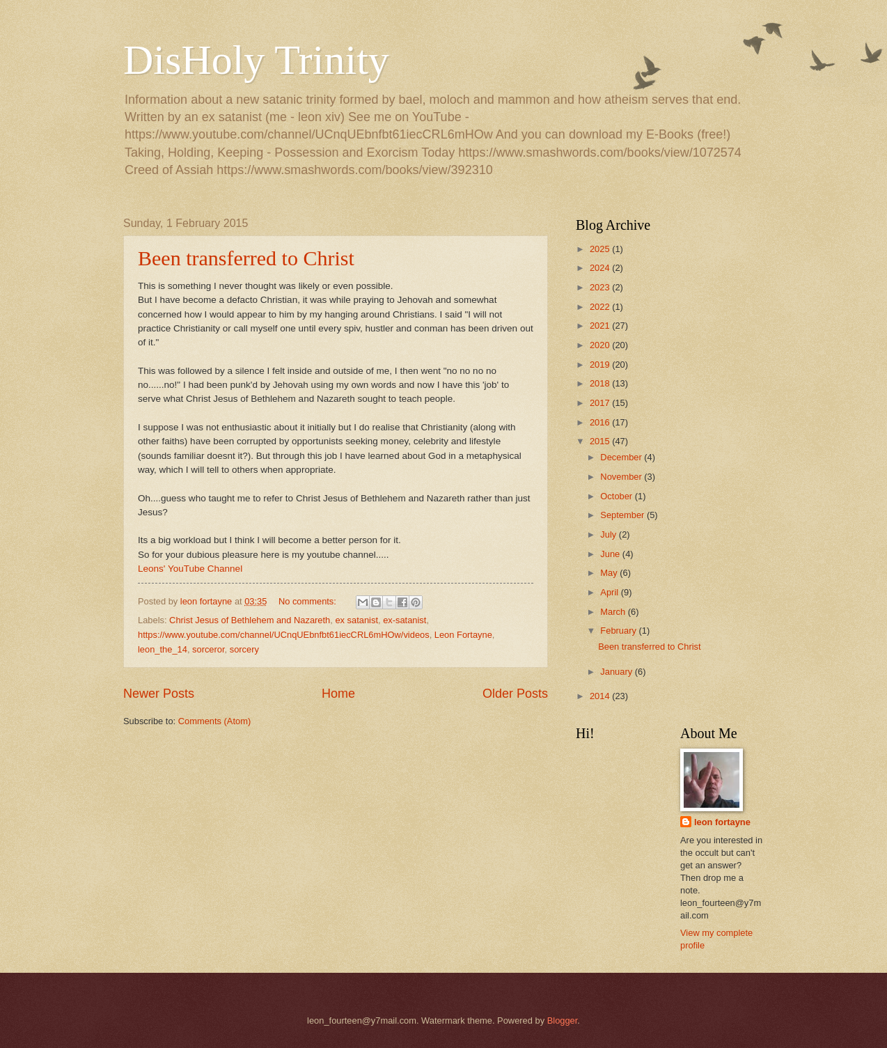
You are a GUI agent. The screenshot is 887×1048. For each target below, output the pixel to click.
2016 (601, 422)
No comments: (308, 601)
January (617, 671)
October (617, 496)
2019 (601, 364)
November (622, 476)
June (611, 554)
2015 (601, 441)
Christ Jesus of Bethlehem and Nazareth (249, 620)
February (619, 630)
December (622, 457)
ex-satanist (404, 620)
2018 (601, 383)
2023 (601, 287)
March (613, 612)
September (623, 515)
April (610, 592)
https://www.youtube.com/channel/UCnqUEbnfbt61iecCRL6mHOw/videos (284, 634)
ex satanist (356, 620)
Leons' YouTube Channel (190, 568)
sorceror (208, 649)
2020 (601, 345)
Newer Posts (158, 694)
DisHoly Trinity (256, 60)
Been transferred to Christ (246, 258)
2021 (601, 325)
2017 (601, 403)
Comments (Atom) (214, 721)
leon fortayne (722, 822)
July (609, 534)
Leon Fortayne (463, 634)
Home (338, 694)
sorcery (244, 649)
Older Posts (515, 694)
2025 (601, 249)
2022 (601, 307)
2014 (601, 696)
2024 (601, 268)
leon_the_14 (162, 649)
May (610, 573)
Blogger (562, 1020)
